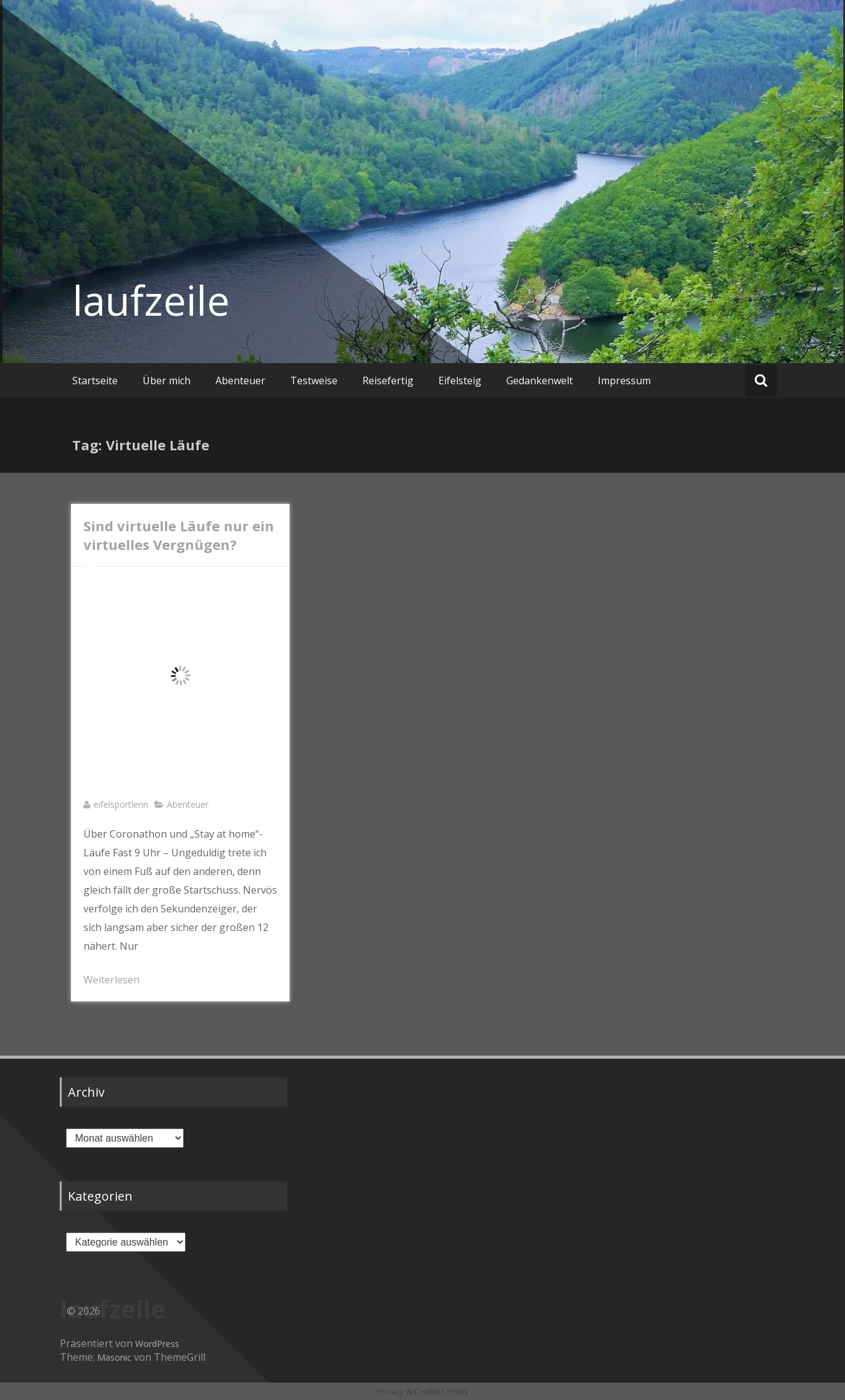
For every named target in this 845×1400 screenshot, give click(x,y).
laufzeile (151, 300)
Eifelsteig (459, 380)
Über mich (167, 380)
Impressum (624, 380)
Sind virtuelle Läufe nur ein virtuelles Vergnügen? (178, 535)
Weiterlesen (111, 979)
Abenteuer (240, 380)
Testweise (314, 380)
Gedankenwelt (539, 380)
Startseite (95, 380)
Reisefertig (387, 380)
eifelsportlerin (120, 804)
